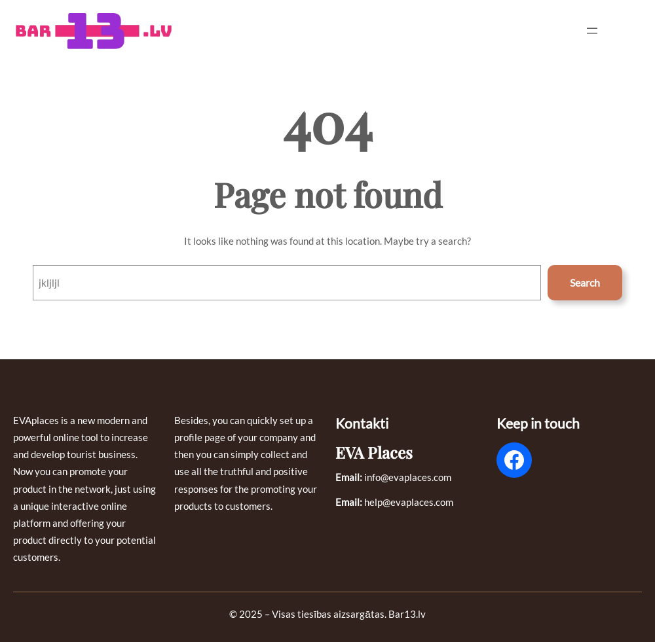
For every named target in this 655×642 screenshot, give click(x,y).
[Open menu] (592, 31)
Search (585, 282)
